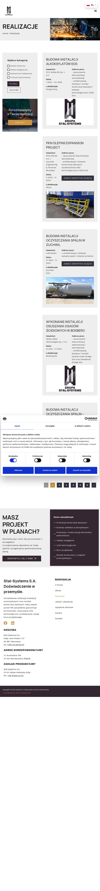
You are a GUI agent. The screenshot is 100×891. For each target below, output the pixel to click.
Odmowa (18, 470)
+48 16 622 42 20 (15, 675)
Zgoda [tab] (17, 426)
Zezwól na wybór (50, 470)
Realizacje (60, 596)
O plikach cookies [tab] (82, 426)
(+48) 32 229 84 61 (15, 645)
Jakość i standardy (64, 602)
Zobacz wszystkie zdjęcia (78, 178)
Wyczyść (14, 90)
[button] (96, 11)
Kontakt (58, 618)
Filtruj (13, 84)
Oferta (58, 590)
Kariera (58, 613)
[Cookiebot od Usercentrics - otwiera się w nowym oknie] (86, 419)
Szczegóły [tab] (49, 426)
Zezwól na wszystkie (82, 470)
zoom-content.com (23, 693)
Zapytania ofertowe (64, 607)
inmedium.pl (9, 693)
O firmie (59, 585)
